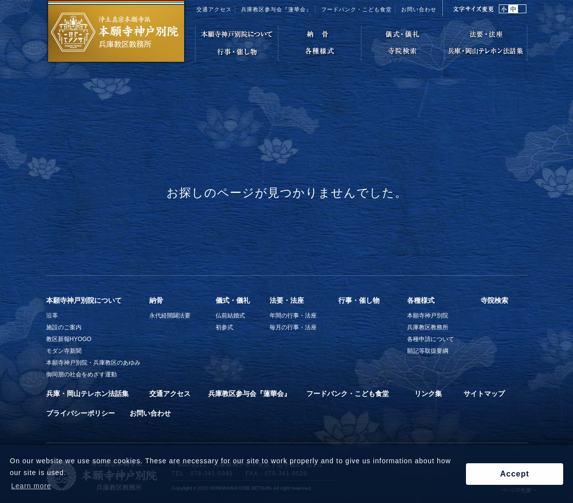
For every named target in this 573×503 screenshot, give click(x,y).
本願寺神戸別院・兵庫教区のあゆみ (93, 362)
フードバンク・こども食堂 (356, 9)
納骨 (156, 300)
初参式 (224, 327)
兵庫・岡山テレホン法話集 (87, 393)
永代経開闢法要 (170, 315)
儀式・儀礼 (233, 300)
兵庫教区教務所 (427, 327)
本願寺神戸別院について (84, 300)
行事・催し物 (359, 300)
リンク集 (428, 393)
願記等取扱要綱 (427, 350)
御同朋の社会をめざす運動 (81, 374)
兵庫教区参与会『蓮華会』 (276, 9)
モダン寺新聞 (64, 350)
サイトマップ (484, 393)
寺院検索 (494, 300)
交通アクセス (214, 9)
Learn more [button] (31, 486)
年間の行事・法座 (293, 315)
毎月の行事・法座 (293, 327)
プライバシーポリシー (80, 413)
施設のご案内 (64, 327)
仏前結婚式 (230, 315)
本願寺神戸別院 (427, 315)
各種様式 (421, 300)
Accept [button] (514, 474)
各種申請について (430, 339)
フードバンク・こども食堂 (347, 393)
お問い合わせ (419, 9)
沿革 (52, 315)
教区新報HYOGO (69, 339)
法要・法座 (287, 300)
